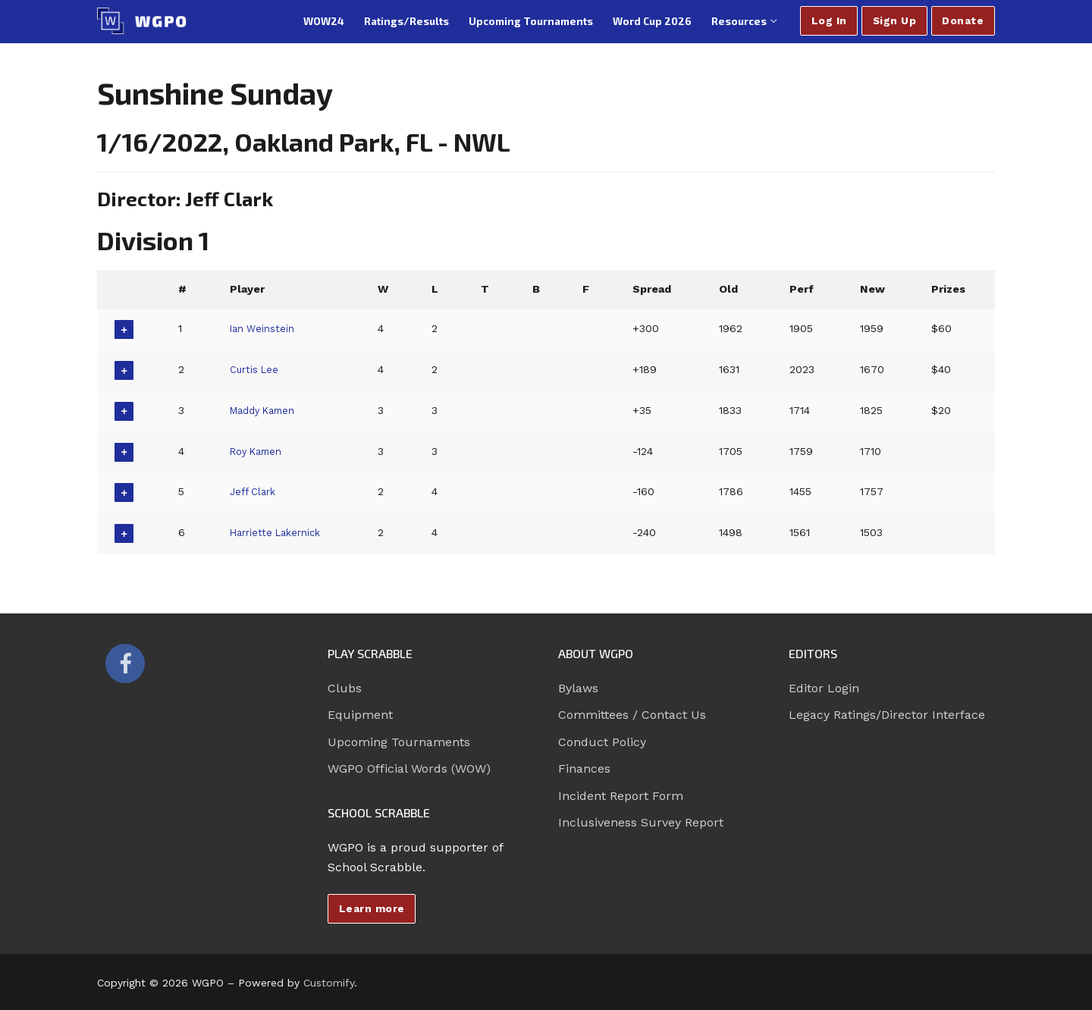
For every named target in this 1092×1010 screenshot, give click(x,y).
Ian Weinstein (264, 328)
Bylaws (578, 688)
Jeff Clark (254, 491)
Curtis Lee (255, 369)
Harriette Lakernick (279, 532)
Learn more (372, 908)
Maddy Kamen (266, 410)
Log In (829, 20)
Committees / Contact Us (632, 714)
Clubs (345, 688)
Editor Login (824, 688)
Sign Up (895, 20)
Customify (328, 983)
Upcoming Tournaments (399, 742)
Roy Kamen (258, 451)
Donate (963, 20)
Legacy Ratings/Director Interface (887, 714)
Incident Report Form (620, 796)
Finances (584, 768)
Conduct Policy (602, 742)
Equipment (360, 714)
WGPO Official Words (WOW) (409, 768)
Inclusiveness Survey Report (640, 822)
